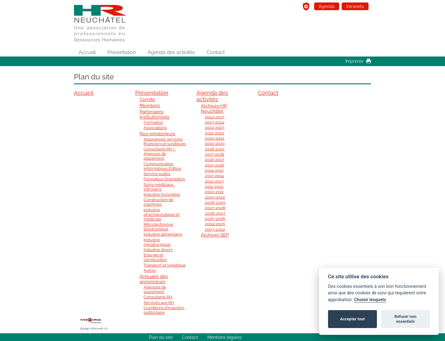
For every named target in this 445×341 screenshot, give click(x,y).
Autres (150, 270)
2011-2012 (214, 186)
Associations (155, 127)
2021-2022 (214, 133)
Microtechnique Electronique (158, 226)
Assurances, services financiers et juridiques (165, 141)
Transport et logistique (165, 265)
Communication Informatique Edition (163, 166)
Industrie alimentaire (163, 234)
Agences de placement (155, 289)
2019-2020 (215, 143)
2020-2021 (214, 138)
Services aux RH (159, 302)
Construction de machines (159, 202)
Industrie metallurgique (157, 242)
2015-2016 (214, 165)
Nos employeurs (157, 133)
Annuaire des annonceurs (154, 279)
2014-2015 (214, 170)
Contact (216, 52)
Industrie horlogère (162, 194)
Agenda (327, 6)
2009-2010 (215, 197)
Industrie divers (158, 249)
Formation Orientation (164, 179)
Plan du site (161, 337)
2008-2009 (215, 202)
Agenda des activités (171, 52)
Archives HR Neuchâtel (214, 108)
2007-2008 (215, 207)
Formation (153, 122)
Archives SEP (215, 235)
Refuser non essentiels (405, 319)
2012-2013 (214, 181)
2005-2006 (215, 218)
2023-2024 (214, 122)
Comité (147, 99)
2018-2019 (214, 149)
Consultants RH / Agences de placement (160, 154)
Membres (150, 105)
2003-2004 (215, 229)
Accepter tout (352, 319)
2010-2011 (214, 191)
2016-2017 (214, 159)
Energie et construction (155, 257)
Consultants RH (158, 297)
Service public (157, 173)
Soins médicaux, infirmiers (159, 187)
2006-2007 (215, 213)
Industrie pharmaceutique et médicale (161, 214)
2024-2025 (214, 117)
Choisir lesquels (370, 299)
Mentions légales (224, 337)
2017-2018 (214, 154)
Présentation (121, 52)
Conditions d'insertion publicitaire (164, 310)
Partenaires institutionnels (154, 114)
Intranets (355, 6)
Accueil (87, 52)
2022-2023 (214, 127)
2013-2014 (214, 175)
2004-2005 (215, 223)
